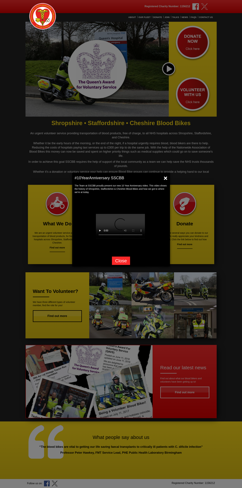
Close (121, 260)
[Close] (165, 178)
